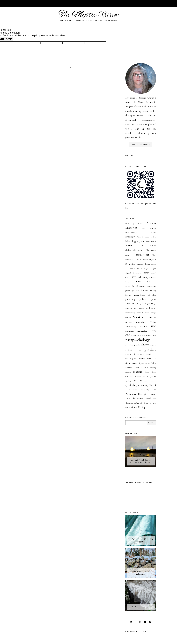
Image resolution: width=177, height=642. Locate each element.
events (128, 277)
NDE (153, 326)
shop (147, 372)
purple (149, 354)
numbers (129, 330)
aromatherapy (131, 232)
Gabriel (135, 286)
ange (143, 228)
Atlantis (140, 237)
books (128, 245)
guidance (135, 290)
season (128, 372)
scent (137, 367)
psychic (150, 349)
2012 (127, 223)
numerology (143, 330)
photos (145, 344)
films (138, 281)
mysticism (141, 322)
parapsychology (137, 339)
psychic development (134, 354)
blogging (135, 241)
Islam (154, 295)
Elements (137, 272)
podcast (128, 350)
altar (140, 223)
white (127, 407)
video (136, 402)
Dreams (130, 268)
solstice (138, 376)
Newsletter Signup (141, 144)
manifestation (131, 308)
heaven (144, 290)
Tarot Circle (131, 389)
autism (153, 237)
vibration (129, 403)
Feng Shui (130, 281)
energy (146, 272)
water (153, 403)
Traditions (138, 398)
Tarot (152, 385)
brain (136, 245)
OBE (127, 335)
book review (151, 241)
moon (140, 312)
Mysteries (140, 317)
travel (148, 398)
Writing (142, 407)
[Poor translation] (9, 39)
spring (128, 381)
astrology (130, 236)
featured (152, 277)
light (147, 303)
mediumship (130, 312)
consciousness (145, 254)
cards (141, 245)
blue (143, 241)
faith (139, 277)
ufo (155, 398)
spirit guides (149, 376)
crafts (128, 259)
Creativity (136, 259)
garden (142, 286)
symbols (130, 385)
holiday (128, 294)
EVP (134, 277)
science (144, 367)
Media (141, 308)
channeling (138, 250)
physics (153, 345)
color (128, 255)
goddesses (151, 286)
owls (154, 335)
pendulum (129, 345)
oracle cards (145, 335)
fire (144, 281)
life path (140, 304)
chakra (128, 250)
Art (143, 232)
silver (154, 372)
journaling (130, 299)
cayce (147, 245)
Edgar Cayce (150, 268)
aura (147, 237)
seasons (137, 371)
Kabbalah (129, 303)
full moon (151, 281)
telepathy (145, 389)
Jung (154, 299)
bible (127, 241)
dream (140, 264)
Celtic (153, 245)
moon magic (150, 312)
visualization (145, 403)
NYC (154, 331)
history (153, 290)
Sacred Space (137, 363)
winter (134, 407)
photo (137, 344)
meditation (151, 308)
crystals (152, 259)
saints (147, 363)
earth (139, 268)
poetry (138, 350)
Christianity (151, 250)
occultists (135, 335)
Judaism (143, 299)
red (136, 358)
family (145, 277)
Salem (153, 363)
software (129, 376)
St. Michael (141, 380)
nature (143, 326)
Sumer (153, 381)
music (128, 317)
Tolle (127, 398)
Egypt (128, 272)
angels (153, 227)
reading (129, 358)
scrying (153, 367)
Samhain (128, 367)
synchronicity (142, 385)
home (136, 294)
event (153, 272)
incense (143, 295)
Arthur (153, 232)
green (127, 290)
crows (145, 259)
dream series (150, 264)
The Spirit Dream (147, 393)
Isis (149, 295)
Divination (130, 264)
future (127, 286)
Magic (153, 304)
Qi (155, 354)
